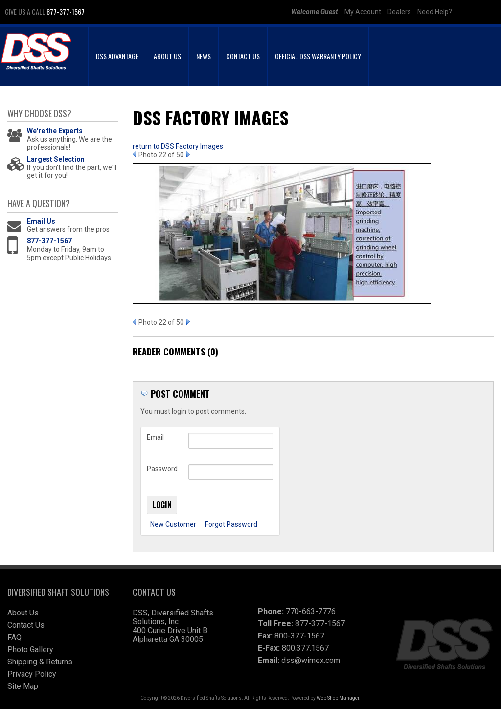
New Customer (173, 524)
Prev (134, 154)
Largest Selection (56, 159)
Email (155, 437)
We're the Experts (55, 131)
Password (162, 469)
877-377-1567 (49, 241)
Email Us (41, 221)
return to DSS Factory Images (178, 146)
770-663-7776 (311, 611)
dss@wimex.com (310, 660)
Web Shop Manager (338, 698)
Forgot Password (231, 524)
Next (188, 154)
